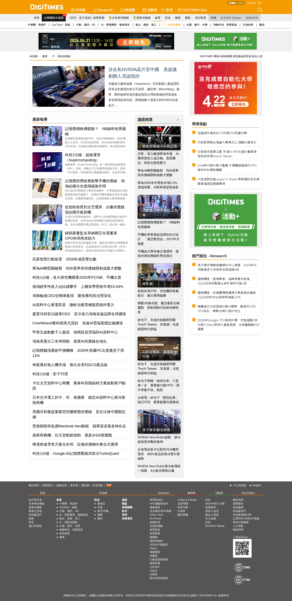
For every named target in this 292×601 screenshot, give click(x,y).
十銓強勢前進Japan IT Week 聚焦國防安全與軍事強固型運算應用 (229, 181)
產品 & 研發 (212, 514)
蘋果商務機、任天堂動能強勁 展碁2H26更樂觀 (72, 435)
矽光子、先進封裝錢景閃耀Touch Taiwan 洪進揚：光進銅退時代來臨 (158, 324)
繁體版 (232, 2)
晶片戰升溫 (35, 499)
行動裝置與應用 (159, 559)
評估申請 (251, 2)
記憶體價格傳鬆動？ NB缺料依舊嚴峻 (95, 131)
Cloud (153, 548)
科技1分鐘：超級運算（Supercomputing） (83, 157)
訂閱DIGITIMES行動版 (246, 518)
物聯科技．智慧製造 (225, 24)
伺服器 (154, 555)
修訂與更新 (35, 525)
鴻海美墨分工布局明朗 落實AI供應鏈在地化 (69, 341)
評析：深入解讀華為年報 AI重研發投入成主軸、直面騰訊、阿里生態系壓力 (158, 158)
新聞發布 (47, 485)
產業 (157, 18)
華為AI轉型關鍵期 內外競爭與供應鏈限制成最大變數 (77, 268)
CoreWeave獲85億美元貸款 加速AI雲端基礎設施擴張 (77, 323)
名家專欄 (182, 503)
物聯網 (154, 537)
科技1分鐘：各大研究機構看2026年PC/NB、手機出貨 (76, 277)
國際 (100, 514)
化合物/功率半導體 (160, 511)
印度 (100, 507)
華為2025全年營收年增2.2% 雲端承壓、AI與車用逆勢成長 (159, 185)
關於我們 (34, 485)
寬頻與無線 (156, 540)
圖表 (261, 24)
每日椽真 (200, 18)
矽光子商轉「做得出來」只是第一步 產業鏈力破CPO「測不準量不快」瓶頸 (158, 385)
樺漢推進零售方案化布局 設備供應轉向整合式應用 (75, 444)
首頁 (36, 18)
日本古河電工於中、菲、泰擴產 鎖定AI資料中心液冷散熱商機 (78, 400)
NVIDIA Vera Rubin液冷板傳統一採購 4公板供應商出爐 (159, 468)
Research (103, 9)
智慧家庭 (155, 533)
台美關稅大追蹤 (55, 17)
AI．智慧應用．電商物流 (115, 24)
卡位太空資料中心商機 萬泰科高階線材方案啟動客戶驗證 (79, 385)
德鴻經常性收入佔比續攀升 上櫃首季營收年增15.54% (77, 286)
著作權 (74, 485)
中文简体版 (239, 485)
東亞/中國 (103, 511)
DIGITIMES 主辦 (214, 503)
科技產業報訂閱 (242, 514)
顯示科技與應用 (159, 578)
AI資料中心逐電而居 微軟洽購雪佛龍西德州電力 (73, 305)
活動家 (149, 9)
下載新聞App (240, 537)
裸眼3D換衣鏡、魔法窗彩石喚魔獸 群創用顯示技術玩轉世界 (159, 307)
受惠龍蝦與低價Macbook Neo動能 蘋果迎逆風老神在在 (79, 426)
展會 (31, 518)
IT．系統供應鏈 (171, 24)
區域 (167, 18)
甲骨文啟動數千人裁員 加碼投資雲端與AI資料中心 (75, 332)
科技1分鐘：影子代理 (50, 374)
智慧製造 (155, 529)
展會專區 (127, 518)
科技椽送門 (35, 514)
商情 (213, 18)
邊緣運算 (155, 507)
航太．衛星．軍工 (146, 24)
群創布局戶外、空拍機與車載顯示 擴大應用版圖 (158, 293)
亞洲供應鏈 (156, 525)
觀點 (188, 18)
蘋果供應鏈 (141, 18)
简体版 (240, 2)
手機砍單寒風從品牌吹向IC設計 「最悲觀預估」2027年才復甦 (159, 239)
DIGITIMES (248, 492)
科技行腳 (182, 507)
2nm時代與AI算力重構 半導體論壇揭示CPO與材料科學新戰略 (227, 167)
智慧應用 (210, 507)
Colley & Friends (187, 499)
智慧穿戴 (155, 563)
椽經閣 (127, 9)
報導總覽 (127, 507)
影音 (166, 9)
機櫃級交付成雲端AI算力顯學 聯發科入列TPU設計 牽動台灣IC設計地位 (227, 308)
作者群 (181, 511)
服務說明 (61, 485)
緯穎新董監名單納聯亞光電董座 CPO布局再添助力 (93, 235)
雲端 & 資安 (212, 511)
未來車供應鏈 (119, 18)
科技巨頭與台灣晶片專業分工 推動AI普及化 (227, 142)
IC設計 (154, 570)
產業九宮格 (35, 511)
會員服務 (238, 507)
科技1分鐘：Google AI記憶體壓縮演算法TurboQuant (75, 453)
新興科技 (155, 522)
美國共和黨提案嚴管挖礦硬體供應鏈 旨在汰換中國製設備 (79, 414)
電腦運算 (155, 552)
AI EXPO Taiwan (231, 18)
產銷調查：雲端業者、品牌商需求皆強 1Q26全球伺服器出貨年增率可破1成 (225, 280)
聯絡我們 (238, 529)
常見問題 (98, 485)
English (257, 485)
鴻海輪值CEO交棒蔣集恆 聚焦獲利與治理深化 (71, 296)
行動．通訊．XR (85, 24)
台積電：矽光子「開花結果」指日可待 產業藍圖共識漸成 (158, 400)
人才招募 (238, 525)
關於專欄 (182, 514)
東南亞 (101, 503)
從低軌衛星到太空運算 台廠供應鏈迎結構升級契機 (95, 209)
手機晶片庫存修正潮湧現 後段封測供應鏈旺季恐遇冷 (158, 254)
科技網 (78, 9)
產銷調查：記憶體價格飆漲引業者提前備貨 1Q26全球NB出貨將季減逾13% (228, 294)
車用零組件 (156, 499)
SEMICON (251, 18)
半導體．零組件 (37, 24)
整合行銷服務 (241, 522)
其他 (207, 522)
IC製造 (154, 574)
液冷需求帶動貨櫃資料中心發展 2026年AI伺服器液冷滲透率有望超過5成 (227, 267)
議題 (177, 18)
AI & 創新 (210, 518)
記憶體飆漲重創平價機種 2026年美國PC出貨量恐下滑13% (78, 353)
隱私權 (85, 485)
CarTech (154, 566)
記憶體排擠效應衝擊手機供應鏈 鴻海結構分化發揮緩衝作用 (95, 183)
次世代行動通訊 (159, 544)
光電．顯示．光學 (197, 24)
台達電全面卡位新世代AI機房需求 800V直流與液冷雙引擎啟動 (159, 454)
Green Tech (156, 514)
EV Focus (155, 518)
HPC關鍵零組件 (159, 503)
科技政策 (248, 24)
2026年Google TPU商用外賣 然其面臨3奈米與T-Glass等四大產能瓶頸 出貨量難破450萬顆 (229, 324)
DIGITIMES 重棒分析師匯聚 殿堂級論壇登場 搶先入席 (231, 56)
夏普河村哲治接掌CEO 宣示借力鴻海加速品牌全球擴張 (79, 314)
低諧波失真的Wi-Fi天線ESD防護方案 (222, 133)
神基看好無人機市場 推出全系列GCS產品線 (69, 365)
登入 (260, 2)
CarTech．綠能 (61, 24)
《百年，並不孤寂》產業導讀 (86, 18)
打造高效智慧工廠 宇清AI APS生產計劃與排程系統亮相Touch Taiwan (227, 153)
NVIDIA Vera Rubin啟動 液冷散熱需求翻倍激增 (159, 440)
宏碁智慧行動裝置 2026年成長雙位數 (64, 259)
